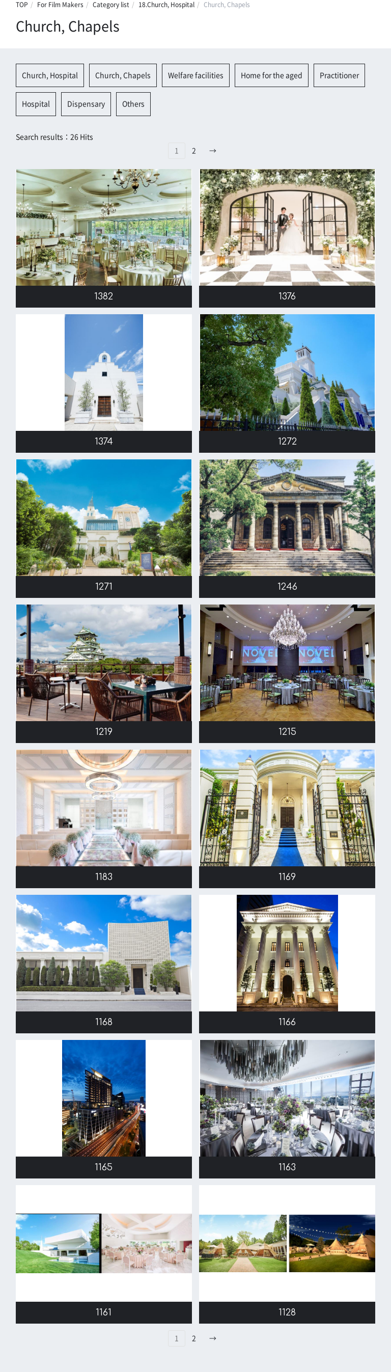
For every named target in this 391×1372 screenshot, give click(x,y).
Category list (111, 5)
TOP (22, 5)
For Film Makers (60, 5)
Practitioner (339, 75)
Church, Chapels (123, 75)
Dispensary (86, 103)
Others (133, 103)
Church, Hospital (50, 75)
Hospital (36, 103)
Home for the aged (271, 75)
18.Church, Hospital (166, 5)
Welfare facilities (196, 75)
